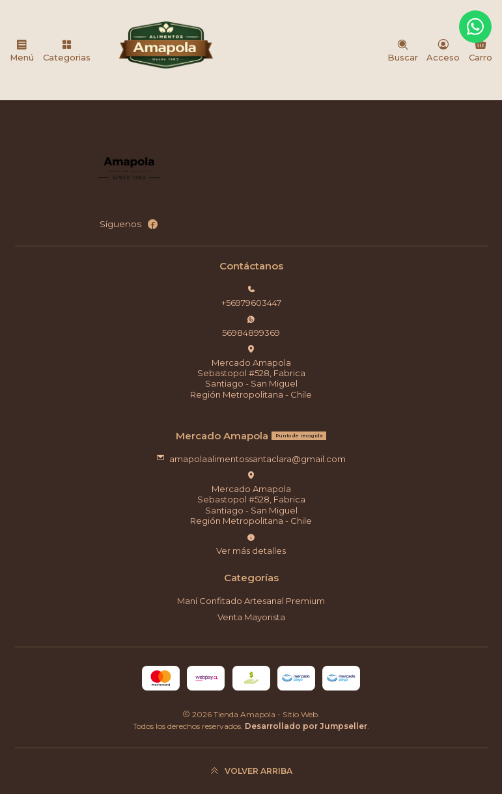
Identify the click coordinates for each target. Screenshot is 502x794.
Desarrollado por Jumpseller (306, 726)
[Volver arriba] (251, 771)
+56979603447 (251, 296)
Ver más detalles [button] (251, 544)
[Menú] (21, 50)
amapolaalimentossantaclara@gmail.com (251, 459)
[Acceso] (443, 50)
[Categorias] (66, 50)
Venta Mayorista (251, 617)
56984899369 (251, 326)
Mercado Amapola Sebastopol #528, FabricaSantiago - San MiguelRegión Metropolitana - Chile (251, 372)
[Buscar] (403, 50)
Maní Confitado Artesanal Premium (251, 601)
